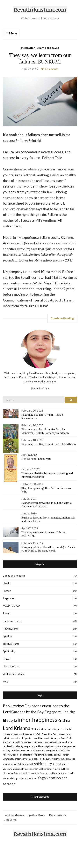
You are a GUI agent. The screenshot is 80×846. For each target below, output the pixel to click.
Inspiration (28, 47)
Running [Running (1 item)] (46, 750)
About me (10, 819)
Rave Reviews (10, 628)
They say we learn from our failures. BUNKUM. (40, 58)
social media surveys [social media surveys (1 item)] (44, 758)
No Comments (49, 68)
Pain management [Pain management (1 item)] (62, 734)
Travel (6, 658)
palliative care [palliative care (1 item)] (10, 738)
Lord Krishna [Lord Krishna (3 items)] (16, 728)
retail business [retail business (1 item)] (18, 750)
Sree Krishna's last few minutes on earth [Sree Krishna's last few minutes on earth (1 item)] (54, 773)
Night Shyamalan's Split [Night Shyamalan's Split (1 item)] (29, 734)
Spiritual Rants (11, 643)
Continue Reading (62, 318)
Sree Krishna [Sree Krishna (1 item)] (27, 773)
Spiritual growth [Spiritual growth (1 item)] (25, 764)
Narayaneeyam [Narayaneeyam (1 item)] (10, 734)
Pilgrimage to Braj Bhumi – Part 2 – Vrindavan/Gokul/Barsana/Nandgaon (45, 431)
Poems (7, 613)
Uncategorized (11, 666)
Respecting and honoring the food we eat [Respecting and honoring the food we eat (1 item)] (43, 746)
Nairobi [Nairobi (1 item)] (67, 729)
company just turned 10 (26, 271)
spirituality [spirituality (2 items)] (43, 763)
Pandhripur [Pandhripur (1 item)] (23, 738)
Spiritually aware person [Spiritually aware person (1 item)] (26, 769)
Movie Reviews (11, 605)
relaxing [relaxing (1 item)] (19, 746)
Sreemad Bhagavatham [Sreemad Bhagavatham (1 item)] (14, 778)
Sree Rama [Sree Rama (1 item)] (31, 778)
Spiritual (7, 636)
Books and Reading (14, 575)
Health (6, 583)
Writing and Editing (14, 674)
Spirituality (9, 651)
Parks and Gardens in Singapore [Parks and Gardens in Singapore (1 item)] (44, 738)
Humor (7, 590)
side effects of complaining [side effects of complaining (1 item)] (31, 754)
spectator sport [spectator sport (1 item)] (10, 764)
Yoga (6, 681)
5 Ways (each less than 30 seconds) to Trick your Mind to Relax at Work (48, 548)
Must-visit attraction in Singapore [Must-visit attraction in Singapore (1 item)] (47, 729)
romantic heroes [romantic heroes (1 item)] (34, 750)
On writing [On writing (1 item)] (47, 734)
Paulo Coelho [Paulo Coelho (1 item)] (67, 738)
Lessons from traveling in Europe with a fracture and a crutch (46, 504)
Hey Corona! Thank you (36, 458)
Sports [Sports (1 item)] (17, 773)
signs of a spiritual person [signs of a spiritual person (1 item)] (57, 754)
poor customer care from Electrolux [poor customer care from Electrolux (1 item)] (44, 742)
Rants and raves (48, 47)
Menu (11, 33)
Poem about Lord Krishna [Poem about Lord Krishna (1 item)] (15, 742)
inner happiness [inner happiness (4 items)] (37, 719)
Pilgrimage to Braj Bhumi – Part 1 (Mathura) (48, 444)
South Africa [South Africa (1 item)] (69, 758)
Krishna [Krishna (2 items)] (64, 720)
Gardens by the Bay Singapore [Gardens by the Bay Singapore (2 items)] (36, 712)
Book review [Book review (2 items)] (13, 706)
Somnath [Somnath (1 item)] (58, 758)
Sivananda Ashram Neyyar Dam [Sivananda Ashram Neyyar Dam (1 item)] (18, 758)
